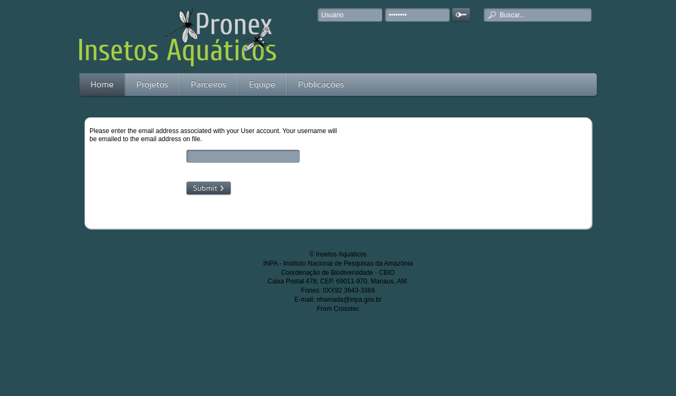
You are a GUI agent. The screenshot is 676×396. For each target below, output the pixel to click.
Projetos (152, 84)
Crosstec (346, 308)
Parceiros (208, 84)
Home (102, 84)
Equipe (262, 84)
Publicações (321, 84)
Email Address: (142, 156)
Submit (205, 187)
